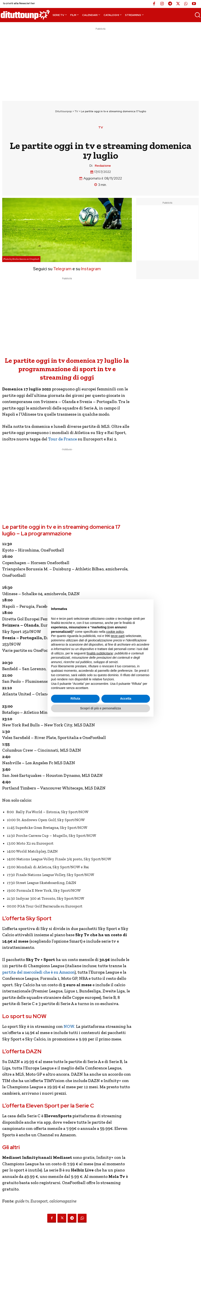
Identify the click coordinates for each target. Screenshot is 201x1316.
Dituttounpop (63, 111)
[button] (197, 15)
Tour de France (62, 439)
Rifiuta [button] (75, 698)
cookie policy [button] (115, 631)
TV (76, 111)
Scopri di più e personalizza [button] (100, 708)
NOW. (69, 1026)
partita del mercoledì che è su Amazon (38, 972)
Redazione (103, 166)
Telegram (62, 269)
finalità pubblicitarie (100, 653)
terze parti (118, 636)
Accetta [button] (125, 698)
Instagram (91, 269)
